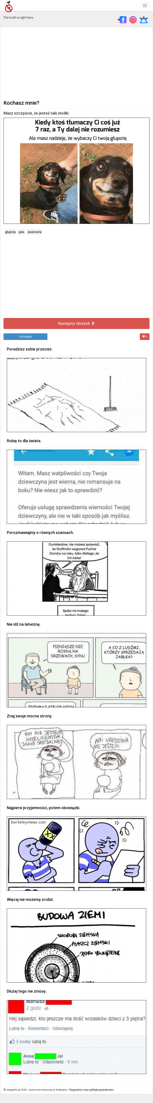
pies (21, 232)
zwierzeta (34, 232)
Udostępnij (25, 336)
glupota (10, 232)
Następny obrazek (76, 323)
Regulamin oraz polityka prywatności (91, 1089)
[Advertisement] (76, 62)
